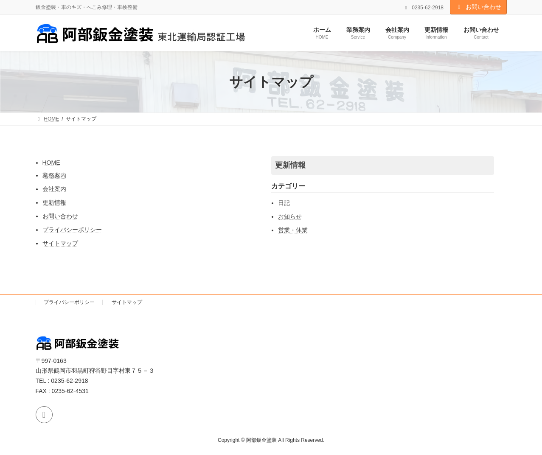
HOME (51, 162)
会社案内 (54, 188)
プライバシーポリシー (72, 229)
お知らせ (290, 216)
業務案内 (54, 175)
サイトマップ (60, 243)
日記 (284, 202)
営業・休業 (293, 230)
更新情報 (54, 202)
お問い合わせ (478, 6)
